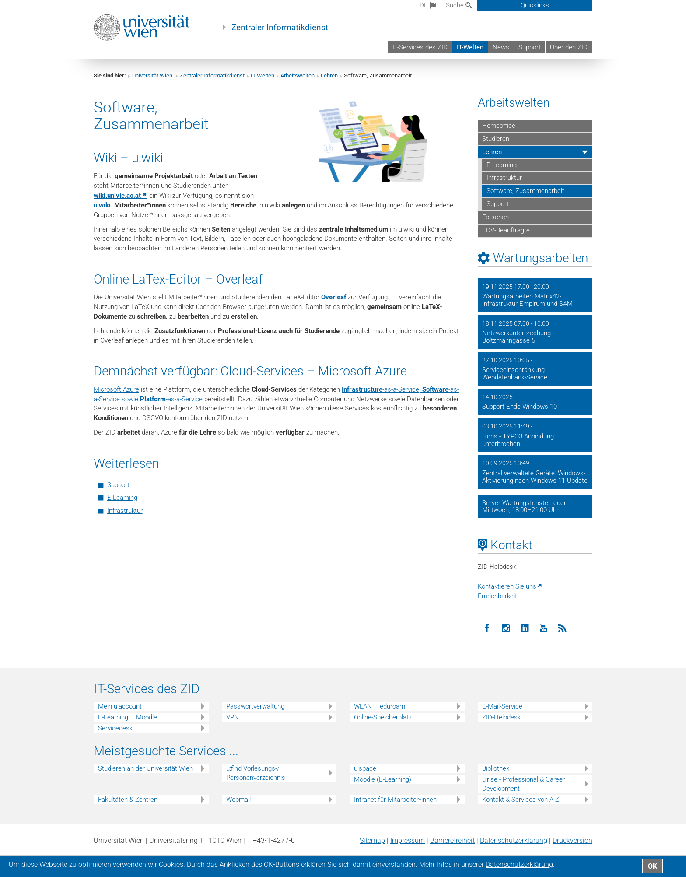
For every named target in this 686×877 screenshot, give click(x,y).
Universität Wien (153, 75)
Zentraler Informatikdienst (279, 27)
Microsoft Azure (116, 389)
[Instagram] (506, 628)
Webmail (238, 799)
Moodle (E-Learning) (382, 779)
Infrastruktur (125, 511)
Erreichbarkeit (497, 596)
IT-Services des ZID (420, 47)
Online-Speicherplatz (383, 717)
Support (529, 47)
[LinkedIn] (524, 628)
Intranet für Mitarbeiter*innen (395, 799)
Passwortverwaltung (255, 706)
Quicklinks (535, 5)
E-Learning (122, 498)
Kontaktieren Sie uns (507, 586)
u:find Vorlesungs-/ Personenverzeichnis (255, 773)
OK (652, 866)
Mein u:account (120, 706)
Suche (459, 5)
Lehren (329, 75)
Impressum (407, 840)
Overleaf (333, 297)
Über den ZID (569, 47)
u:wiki (102, 205)
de (428, 5)
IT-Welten (470, 47)
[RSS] (562, 628)
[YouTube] (543, 628)
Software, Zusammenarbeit (525, 191)
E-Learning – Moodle (127, 717)
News (501, 47)
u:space (365, 768)
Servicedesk (115, 728)
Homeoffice (498, 126)
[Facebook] (487, 628)
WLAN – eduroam (379, 706)
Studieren (495, 139)
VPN (232, 717)
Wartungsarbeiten (540, 258)
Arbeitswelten (297, 75)
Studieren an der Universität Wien (145, 768)
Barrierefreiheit (452, 840)
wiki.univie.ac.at (117, 196)
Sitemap (372, 840)
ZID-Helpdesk (501, 717)
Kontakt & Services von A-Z (520, 799)
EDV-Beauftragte (506, 230)
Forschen (495, 217)
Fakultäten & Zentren (128, 799)
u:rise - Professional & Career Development (523, 784)
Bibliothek (495, 768)
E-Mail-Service (502, 706)
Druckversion (572, 840)
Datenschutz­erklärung (513, 840)
